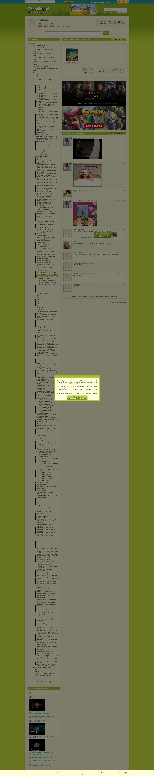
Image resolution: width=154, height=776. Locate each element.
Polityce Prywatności (112, 774)
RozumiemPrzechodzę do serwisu (77, 397)
